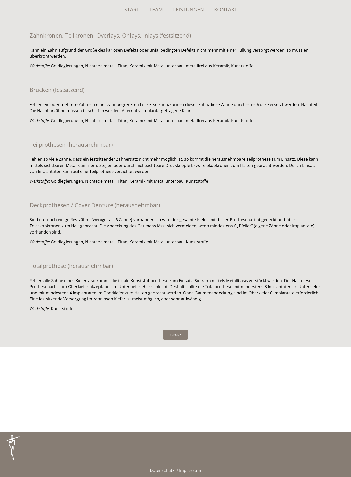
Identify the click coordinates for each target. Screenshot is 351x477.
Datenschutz (162, 470)
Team (156, 9)
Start (131, 9)
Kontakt (225, 9)
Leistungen (188, 9)
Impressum (190, 470)
